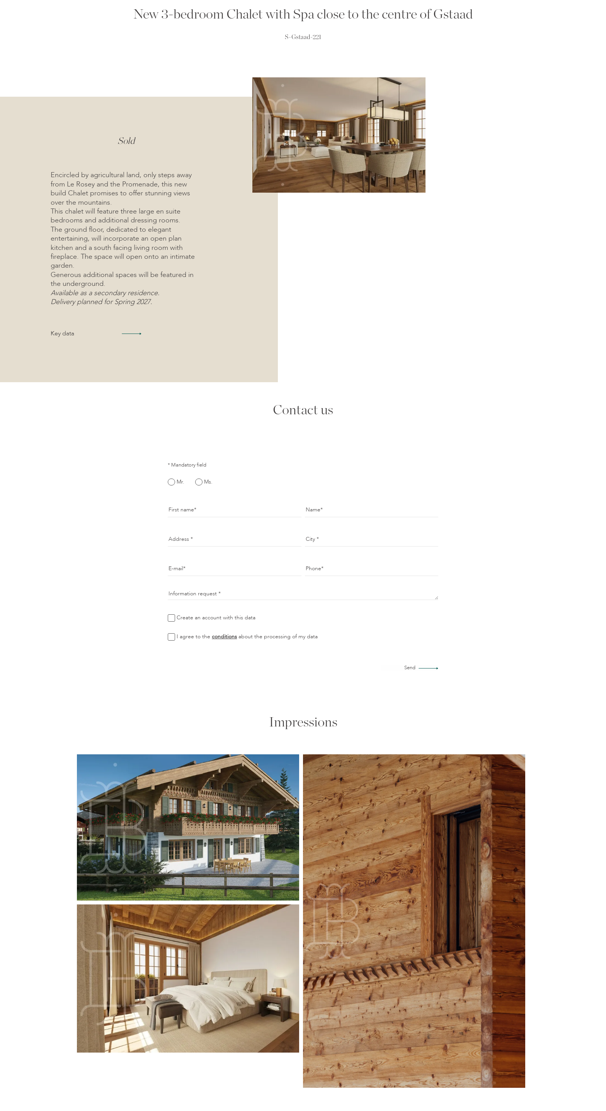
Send (409, 668)
